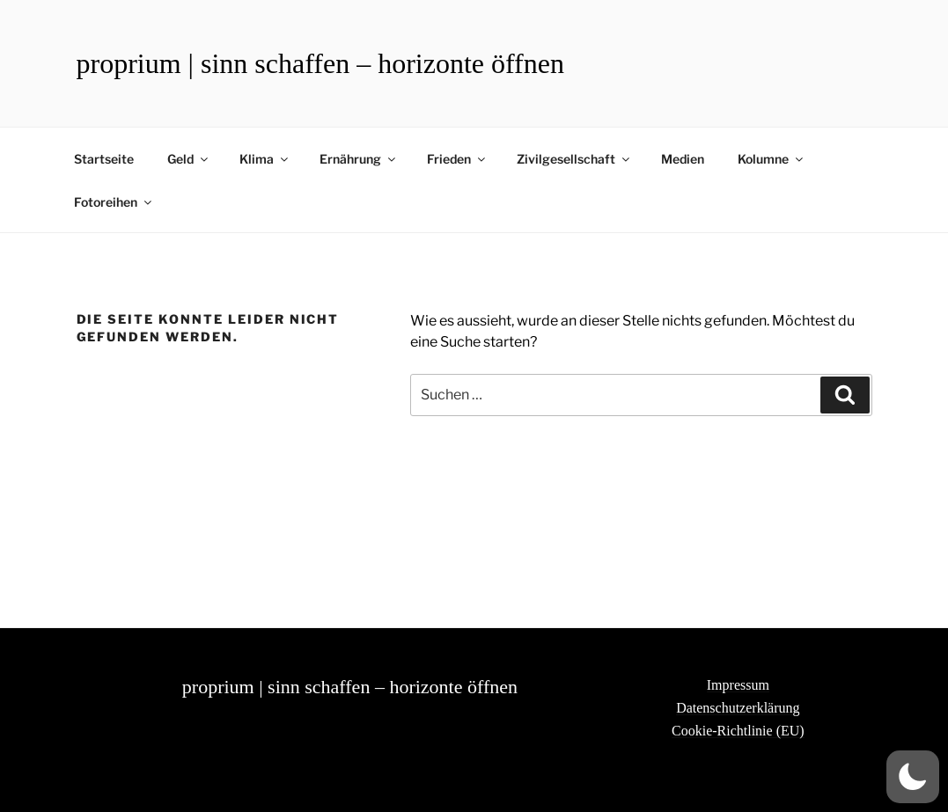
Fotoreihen (114, 201)
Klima (264, 158)
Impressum (738, 684)
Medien (682, 158)
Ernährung (359, 158)
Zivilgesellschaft (574, 158)
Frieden (457, 158)
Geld (188, 158)
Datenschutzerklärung (737, 707)
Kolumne (771, 158)
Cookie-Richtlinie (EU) (738, 730)
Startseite (104, 158)
